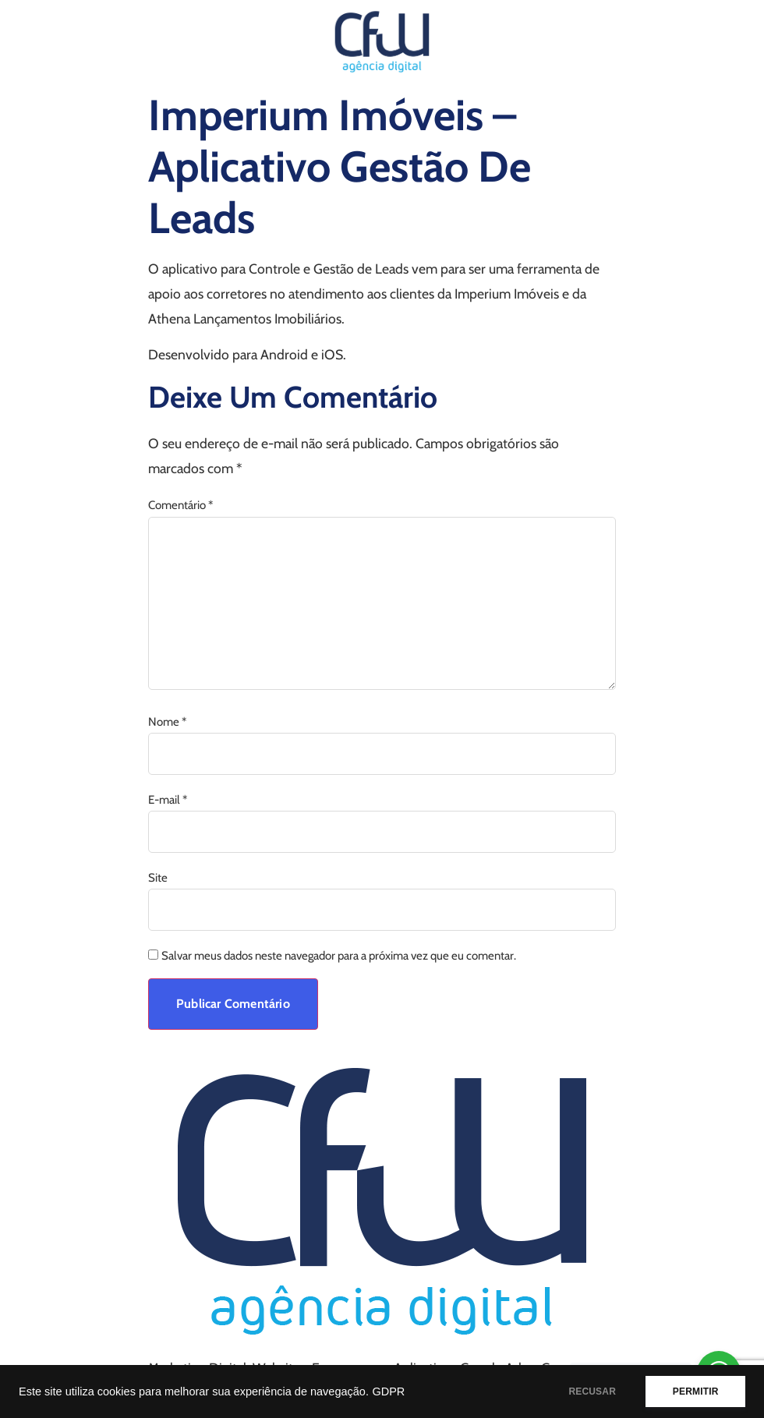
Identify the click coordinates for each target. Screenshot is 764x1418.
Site (158, 878)
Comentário (180, 505)
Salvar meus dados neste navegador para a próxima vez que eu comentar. (338, 956)
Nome (167, 722)
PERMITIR (695, 1391)
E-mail (167, 800)
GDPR (388, 1391)
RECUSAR (591, 1391)
